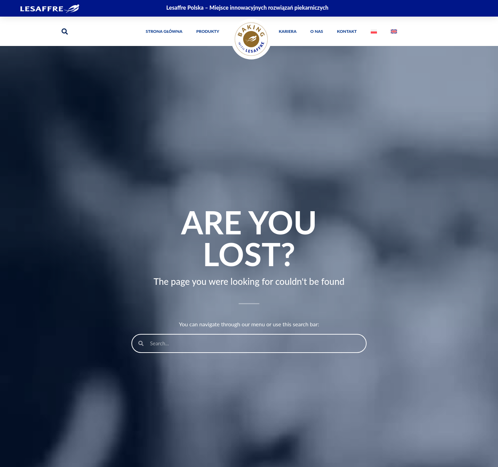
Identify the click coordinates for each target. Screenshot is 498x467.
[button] (64, 31)
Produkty (207, 31)
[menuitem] (374, 31)
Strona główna (164, 31)
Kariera (287, 31)
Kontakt (347, 31)
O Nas (316, 31)
